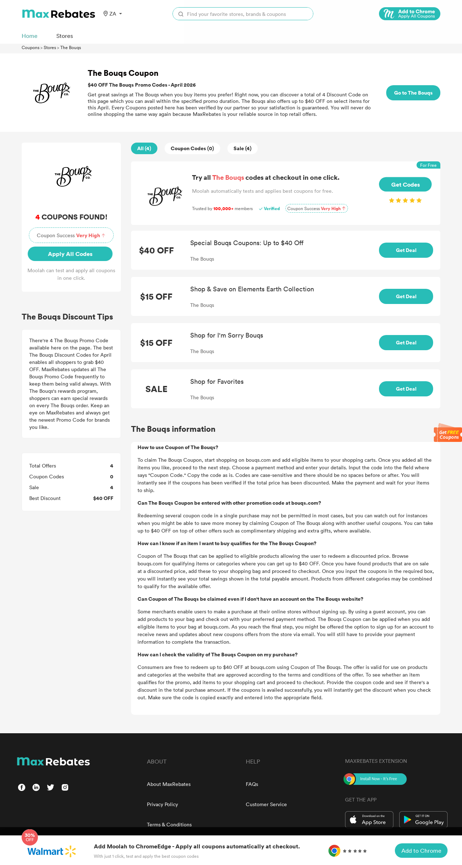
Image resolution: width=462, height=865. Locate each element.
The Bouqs (70, 47)
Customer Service (266, 804)
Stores (50, 47)
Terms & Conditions (169, 824)
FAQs (252, 784)
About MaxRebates (169, 784)
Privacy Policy (162, 804)
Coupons (30, 47)
